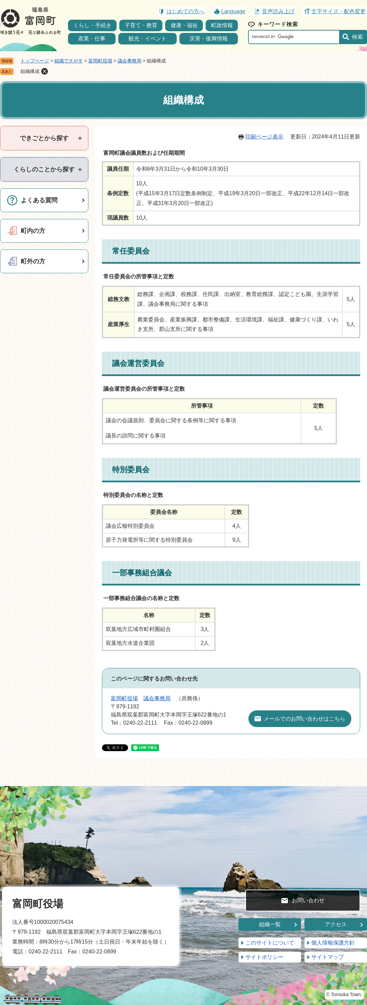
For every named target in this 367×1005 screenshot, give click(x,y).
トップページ (34, 60)
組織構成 (29, 71)
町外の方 (33, 261)
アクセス (336, 924)
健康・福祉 (184, 25)
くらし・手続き (92, 25)
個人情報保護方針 (333, 943)
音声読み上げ (278, 11)
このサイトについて (269, 943)
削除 (44, 71)
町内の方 (33, 230)
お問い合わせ (308, 900)
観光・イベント (147, 38)
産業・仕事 (91, 38)
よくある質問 (39, 200)
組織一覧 (270, 924)
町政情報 (222, 25)
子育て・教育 (141, 25)
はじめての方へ (186, 11)
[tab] (44, 138)
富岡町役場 (100, 60)
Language (233, 11)
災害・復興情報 (209, 38)
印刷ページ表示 (264, 136)
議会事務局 (129, 60)
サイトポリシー (264, 957)
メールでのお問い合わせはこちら (304, 719)
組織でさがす (68, 60)
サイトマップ (327, 957)
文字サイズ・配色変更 (338, 11)
